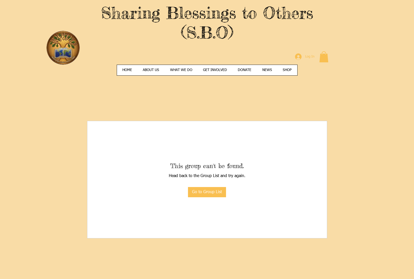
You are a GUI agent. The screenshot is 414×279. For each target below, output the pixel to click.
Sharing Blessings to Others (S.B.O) (207, 22)
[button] (323, 56)
